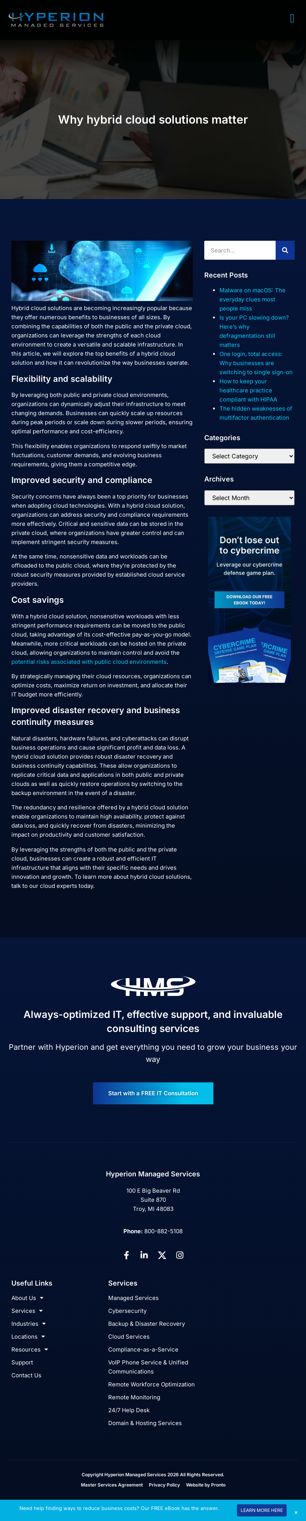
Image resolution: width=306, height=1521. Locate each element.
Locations (28, 1336)
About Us (27, 1298)
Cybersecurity (127, 1310)
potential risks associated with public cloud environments (89, 661)
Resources (29, 1349)
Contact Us (26, 1375)
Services (27, 1311)
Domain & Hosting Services (145, 1423)
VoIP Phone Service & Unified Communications (148, 1367)
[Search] (285, 250)
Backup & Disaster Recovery (146, 1323)
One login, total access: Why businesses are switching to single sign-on (256, 363)
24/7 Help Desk (129, 1410)
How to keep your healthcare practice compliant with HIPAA (248, 390)
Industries (28, 1323)
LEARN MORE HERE (262, 1510)
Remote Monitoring (134, 1397)
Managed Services (133, 1297)
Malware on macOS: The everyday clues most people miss (252, 299)
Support (22, 1362)
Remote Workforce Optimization (151, 1384)
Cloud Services (129, 1336)
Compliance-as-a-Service (143, 1349)
